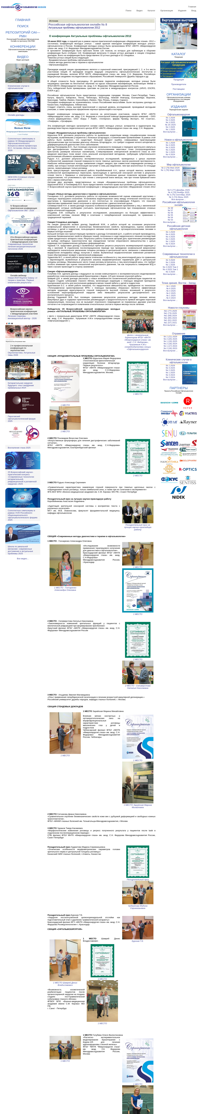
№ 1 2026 (170, 117)
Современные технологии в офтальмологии (179, 255)
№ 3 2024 (170, 375)
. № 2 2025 (170, 293)
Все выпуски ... (170, 132)
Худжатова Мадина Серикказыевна (137, 905)
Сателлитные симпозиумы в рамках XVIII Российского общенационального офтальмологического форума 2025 (22, 515)
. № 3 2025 (170, 291)
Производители (178, 84)
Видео (139, 10)
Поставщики (179, 89)
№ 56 (170, 213)
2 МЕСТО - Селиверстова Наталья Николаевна (137, 685)
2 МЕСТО (137, 474)
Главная (192, 6)
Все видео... (23, 558)
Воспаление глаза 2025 (19, 448)
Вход (193, 10)
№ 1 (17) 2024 (170, 346)
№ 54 (170, 217)
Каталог (151, 10)
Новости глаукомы (178, 307)
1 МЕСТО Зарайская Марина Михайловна (137, 805)
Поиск (128, 10)
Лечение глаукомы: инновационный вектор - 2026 (22, 317)
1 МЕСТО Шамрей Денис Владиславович (65, 982)
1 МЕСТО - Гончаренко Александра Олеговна (65, 587)
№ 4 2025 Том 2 (170, 267)
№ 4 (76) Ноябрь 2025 (178, 192)
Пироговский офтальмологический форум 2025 (21, 418)
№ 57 (170, 210)
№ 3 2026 (170, 260)
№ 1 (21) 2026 (170, 336)
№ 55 (170, 215)
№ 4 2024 (170, 154)
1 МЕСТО (65, 404)
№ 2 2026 (170, 262)
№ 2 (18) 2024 (170, 343)
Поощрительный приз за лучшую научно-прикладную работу (137, 526)
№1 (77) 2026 (170, 311)
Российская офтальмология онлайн (178, 203)
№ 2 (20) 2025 (170, 339)
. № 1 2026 (170, 286)
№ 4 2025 (170, 120)
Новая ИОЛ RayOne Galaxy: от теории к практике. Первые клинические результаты (22, 280)
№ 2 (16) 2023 (170, 348)
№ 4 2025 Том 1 (170, 269)
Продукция (178, 79)
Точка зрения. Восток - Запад (179, 283)
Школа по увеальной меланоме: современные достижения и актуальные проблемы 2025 (20, 550)
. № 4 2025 (170, 288)
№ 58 (170, 208)
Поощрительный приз (137, 878)
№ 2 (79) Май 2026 (170, 168)
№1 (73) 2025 (170, 313)
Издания (182, 10)
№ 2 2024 (170, 377)
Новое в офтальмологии (179, 139)
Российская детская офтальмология (178, 227)
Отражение (178, 333)
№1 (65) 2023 (170, 318)
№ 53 (170, 220)
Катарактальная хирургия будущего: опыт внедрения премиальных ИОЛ (21, 385)
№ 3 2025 (170, 122)
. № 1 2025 (170, 295)
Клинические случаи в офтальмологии (18, 87)
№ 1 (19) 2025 (170, 341)
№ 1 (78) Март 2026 (170, 170)
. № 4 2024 (170, 298)
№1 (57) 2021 (170, 322)
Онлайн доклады (16, 115)
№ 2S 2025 (170, 125)
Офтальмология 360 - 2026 (21, 210)
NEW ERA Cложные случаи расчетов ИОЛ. (21, 178)
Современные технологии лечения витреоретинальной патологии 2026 (21, 246)
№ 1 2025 (170, 129)
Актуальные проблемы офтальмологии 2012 (74, 27)
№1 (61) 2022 (170, 320)
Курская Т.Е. (137, 940)
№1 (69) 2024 (170, 315)
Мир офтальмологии (179, 164)
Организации (166, 10)
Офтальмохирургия (178, 114)
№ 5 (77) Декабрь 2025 (179, 190)
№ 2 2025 (170, 127)
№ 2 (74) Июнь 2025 (178, 197)
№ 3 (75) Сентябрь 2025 (178, 195)
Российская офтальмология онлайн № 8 (77, 24)
